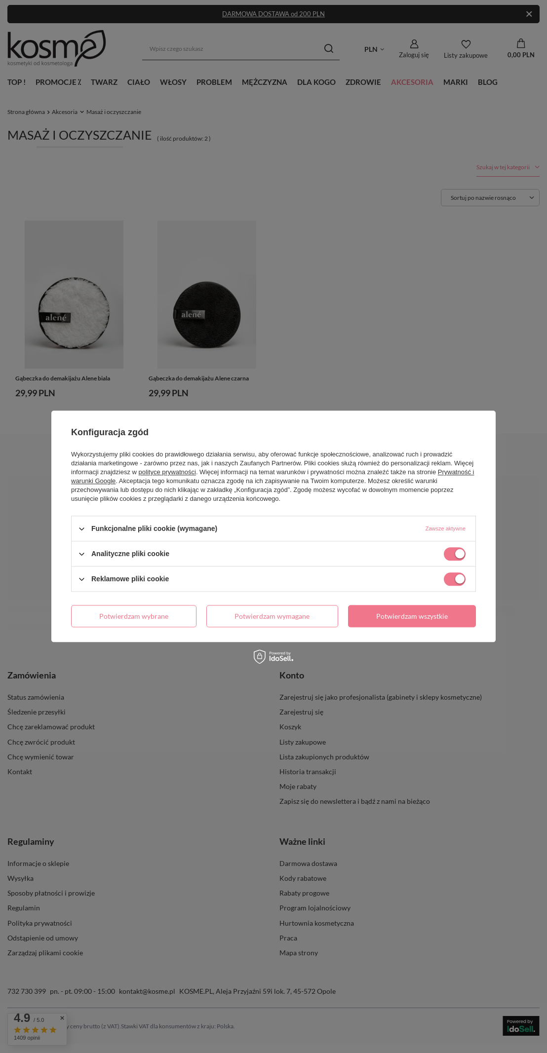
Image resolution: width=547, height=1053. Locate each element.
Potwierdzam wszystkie (412, 616)
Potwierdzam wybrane (133, 616)
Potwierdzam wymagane (272, 616)
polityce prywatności (167, 472)
